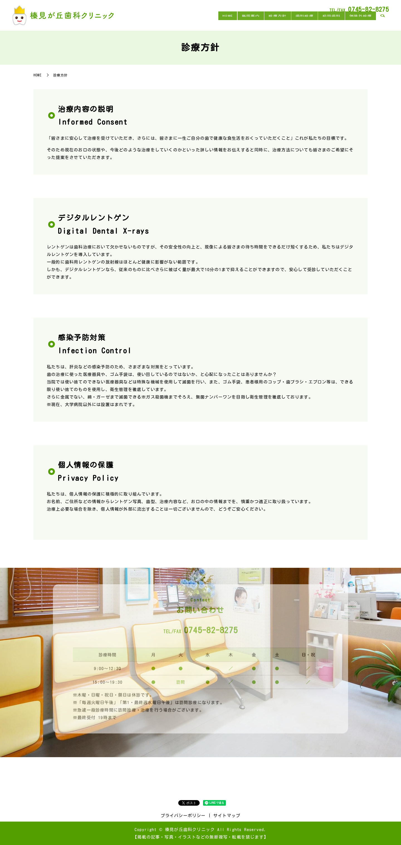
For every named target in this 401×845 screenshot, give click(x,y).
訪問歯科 (325, 21)
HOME (205, 21)
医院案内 (233, 21)
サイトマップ (226, 815)
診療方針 (264, 21)
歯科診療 (294, 21)
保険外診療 (358, 21)
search (382, 22)
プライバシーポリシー (183, 815)
